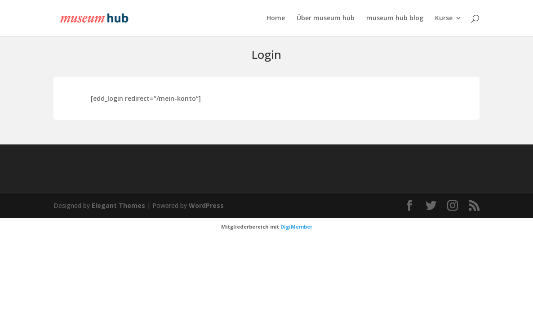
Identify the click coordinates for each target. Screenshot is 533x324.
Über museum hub (326, 18)
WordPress (206, 205)
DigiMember (296, 226)
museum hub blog (394, 18)
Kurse (444, 18)
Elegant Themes (118, 205)
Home (275, 18)
